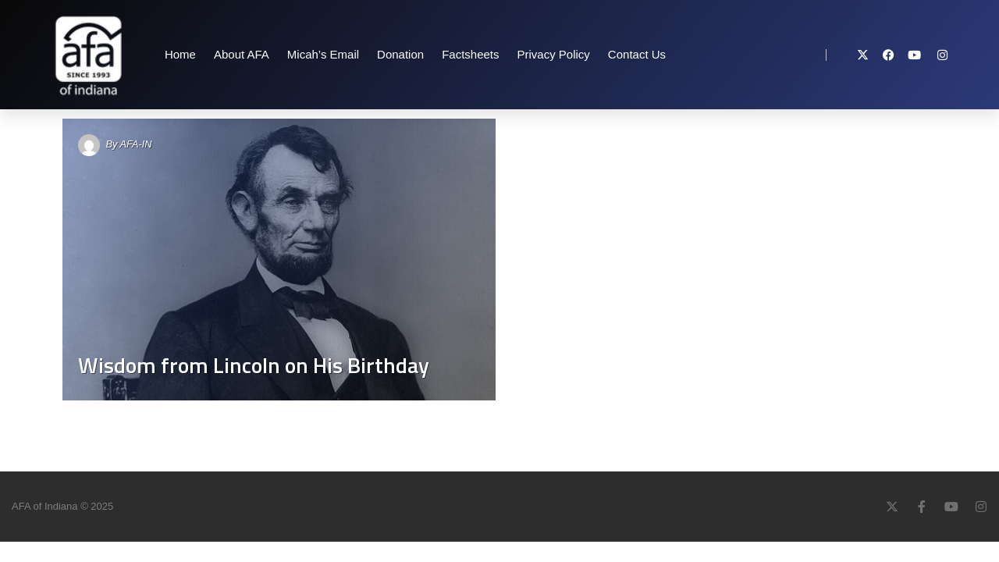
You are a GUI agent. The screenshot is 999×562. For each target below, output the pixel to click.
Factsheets (470, 54)
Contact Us (637, 54)
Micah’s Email (323, 54)
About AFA (241, 54)
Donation (400, 54)
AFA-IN (136, 144)
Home (180, 54)
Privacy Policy (553, 54)
